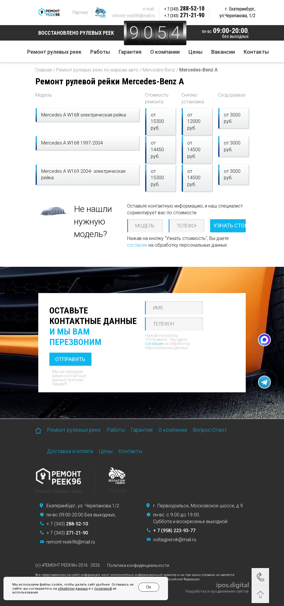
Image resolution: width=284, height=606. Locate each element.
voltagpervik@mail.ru (174, 539)
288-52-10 (184, 8)
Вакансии (223, 52)
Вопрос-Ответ (210, 430)
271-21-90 (184, 15)
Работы (100, 52)
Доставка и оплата (70, 451)
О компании (165, 52)
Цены (195, 52)
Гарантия (130, 52)
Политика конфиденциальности (138, 565)
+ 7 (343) (67, 524)
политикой (103, 589)
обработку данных (73, 589)
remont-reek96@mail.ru (133, 15)
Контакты (256, 52)
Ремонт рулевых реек (54, 52)
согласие (137, 245)
